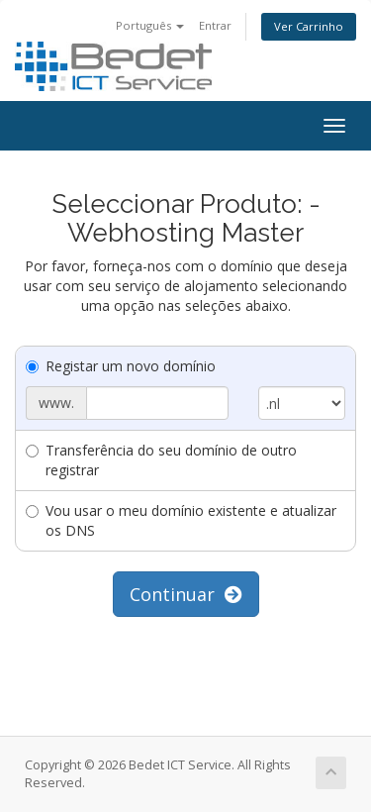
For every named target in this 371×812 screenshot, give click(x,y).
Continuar (186, 594)
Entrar (215, 25)
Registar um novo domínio (121, 365)
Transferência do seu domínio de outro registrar (161, 460)
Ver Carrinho (308, 26)
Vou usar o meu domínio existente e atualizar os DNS (181, 520)
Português (150, 25)
